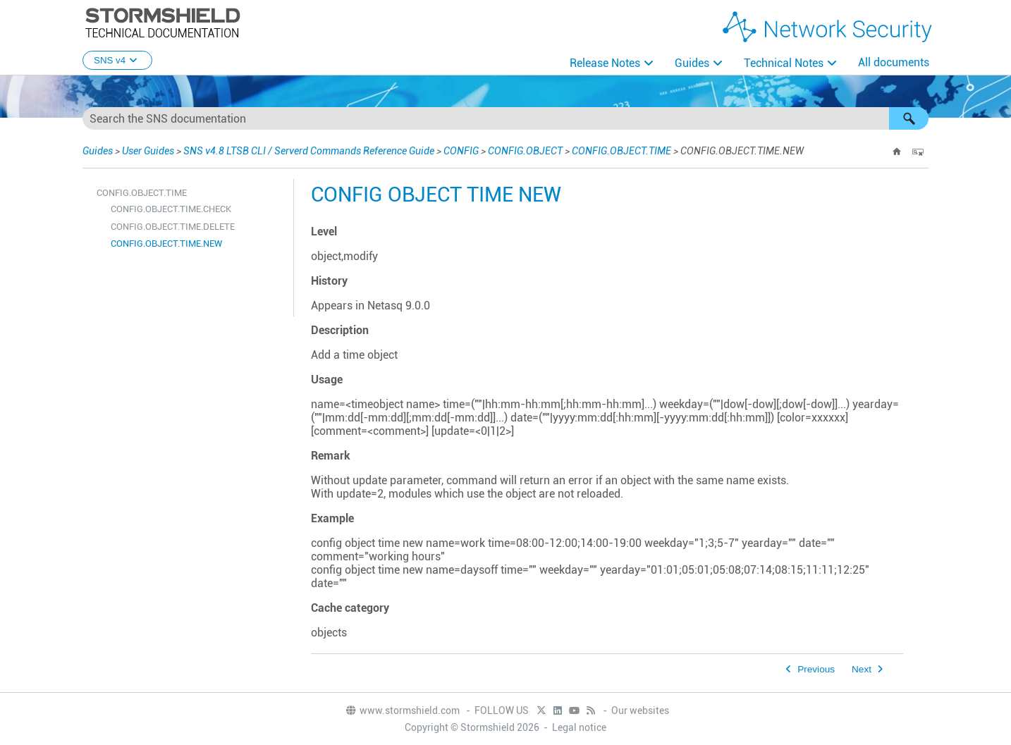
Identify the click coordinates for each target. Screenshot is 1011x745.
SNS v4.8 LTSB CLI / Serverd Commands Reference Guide (308, 150)
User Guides (148, 150)
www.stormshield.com (402, 710)
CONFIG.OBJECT (525, 150)
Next (861, 669)
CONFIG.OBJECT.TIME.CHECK (171, 209)
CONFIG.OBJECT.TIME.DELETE (173, 226)
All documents (893, 62)
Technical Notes (783, 63)
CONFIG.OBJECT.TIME (621, 150)
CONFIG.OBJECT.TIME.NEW (166, 243)
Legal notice (579, 727)
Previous (816, 669)
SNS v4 (117, 60)
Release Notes (605, 63)
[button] (909, 118)
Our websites (640, 710)
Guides (692, 63)
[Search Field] (505, 118)
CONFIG (461, 150)
